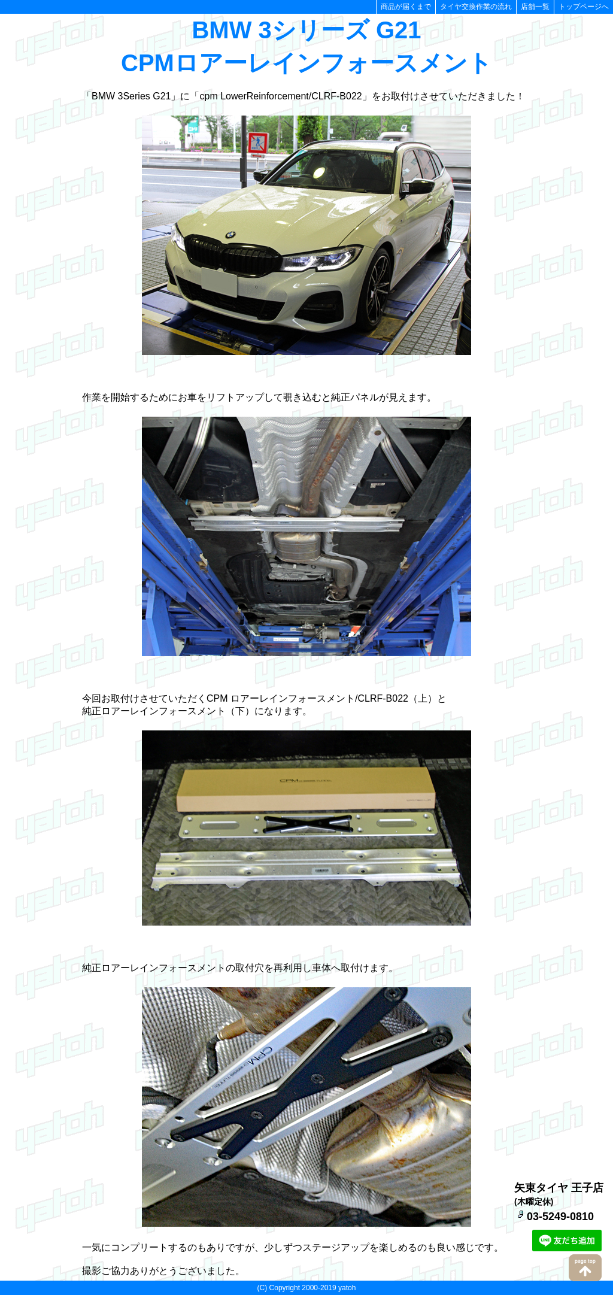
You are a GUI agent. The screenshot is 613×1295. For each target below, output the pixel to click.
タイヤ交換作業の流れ (476, 6)
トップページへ (584, 6)
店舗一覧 (535, 6)
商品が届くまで (406, 6)
